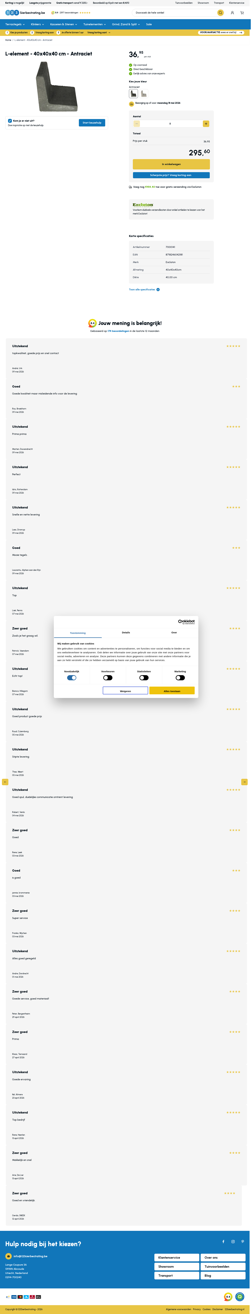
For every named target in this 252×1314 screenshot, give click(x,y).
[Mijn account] (232, 12)
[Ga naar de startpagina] (25, 13)
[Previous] (5, 782)
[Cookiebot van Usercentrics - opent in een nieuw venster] (181, 622)
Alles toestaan (172, 691)
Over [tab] (174, 632)
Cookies (207, 1309)
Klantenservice (236, 3)
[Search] (220, 12)
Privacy (197, 1309)
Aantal (137, 116)
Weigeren (125, 691)
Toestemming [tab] (78, 633)
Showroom (203, 3)
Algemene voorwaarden (178, 1309)
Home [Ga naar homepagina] (8, 40)
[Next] (244, 782)
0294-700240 (13, 1277)
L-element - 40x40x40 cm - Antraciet (33, 40)
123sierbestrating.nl (234, 1309)
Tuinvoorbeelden (184, 3)
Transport (219, 3)
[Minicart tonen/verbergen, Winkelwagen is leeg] (242, 13)
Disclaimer (217, 1309)
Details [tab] (126, 632)
